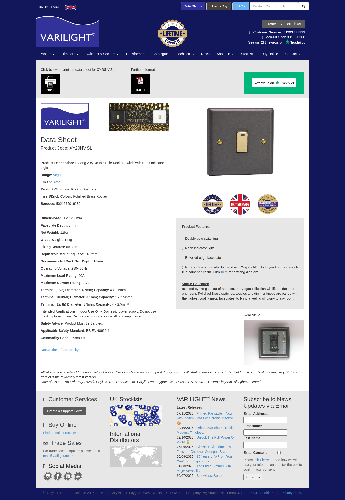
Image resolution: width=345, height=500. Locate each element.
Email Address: (255, 414)
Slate (56, 182)
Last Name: (252, 438)
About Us (225, 54)
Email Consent (255, 453)
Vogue (58, 175)
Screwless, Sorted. (210, 476)
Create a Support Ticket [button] (283, 24)
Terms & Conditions (259, 493)
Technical (185, 54)
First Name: (252, 426)
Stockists (247, 54)
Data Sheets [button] (193, 6)
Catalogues (161, 54)
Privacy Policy (292, 493)
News (205, 54)
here (224, 272)
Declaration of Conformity (60, 350)
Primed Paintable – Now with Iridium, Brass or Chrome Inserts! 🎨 (205, 418)
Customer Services (72, 399)
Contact (292, 54)
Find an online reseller (59, 433)
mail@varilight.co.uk (58, 456)
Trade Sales (66, 443)
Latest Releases (189, 407)
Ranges (47, 54)
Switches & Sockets (102, 54)
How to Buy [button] (218, 6)
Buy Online (270, 54)
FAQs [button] (241, 6)
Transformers (135, 54)
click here (262, 460)
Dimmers (70, 54)
